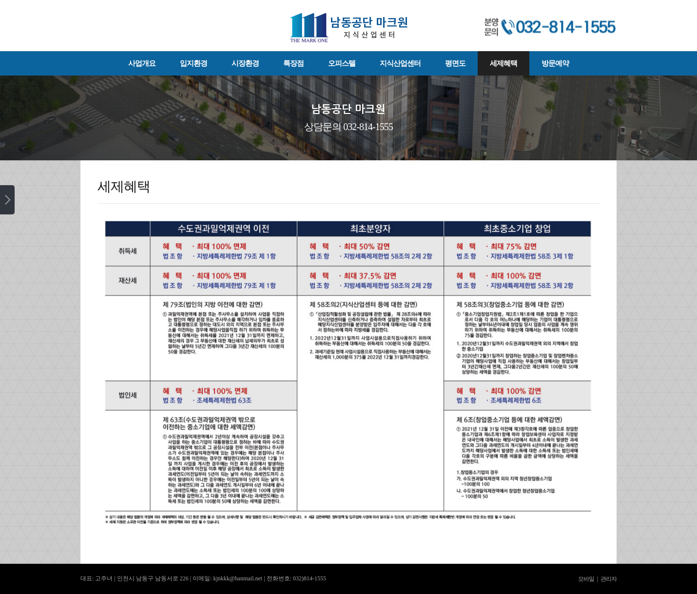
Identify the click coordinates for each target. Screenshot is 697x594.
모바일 (586, 578)
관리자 (608, 578)
